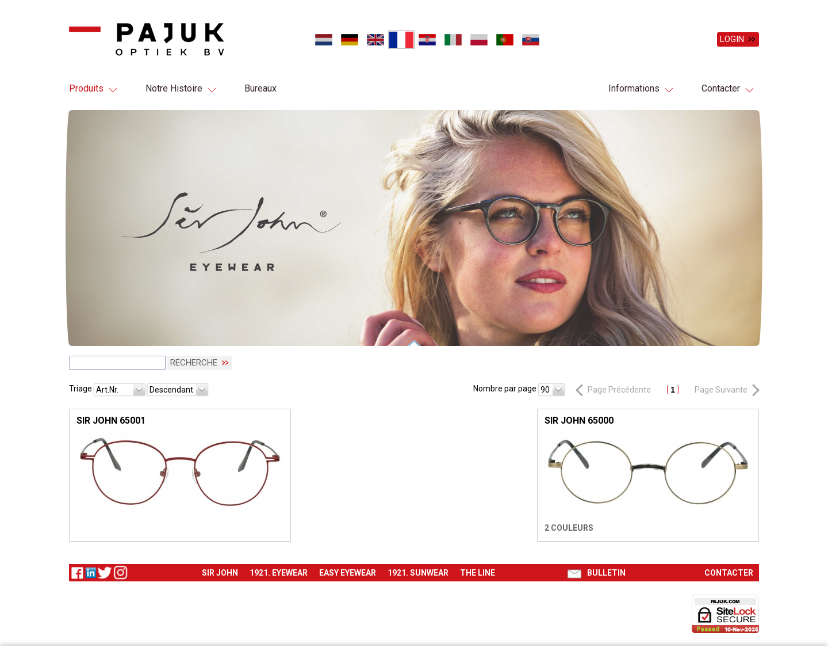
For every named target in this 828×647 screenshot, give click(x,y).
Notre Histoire (173, 88)
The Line (477, 571)
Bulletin (606, 571)
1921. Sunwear (418, 571)
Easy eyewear (347, 571)
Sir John (220, 571)
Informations (634, 88)
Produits (86, 88)
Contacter (721, 88)
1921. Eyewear (279, 571)
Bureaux (260, 88)
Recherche (193, 361)
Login (732, 39)
